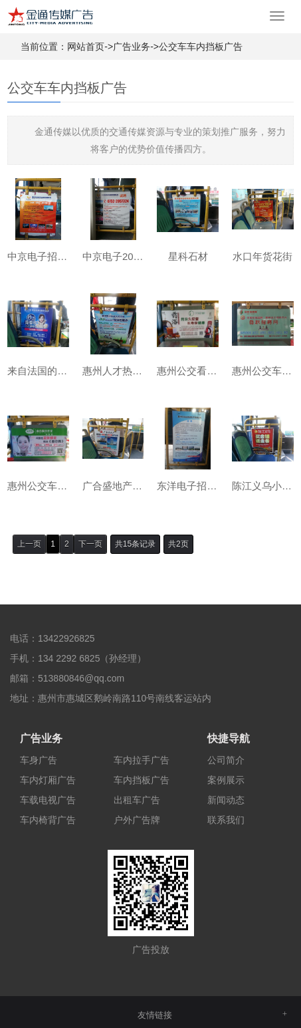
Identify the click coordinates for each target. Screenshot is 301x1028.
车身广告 (38, 760)
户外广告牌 (137, 820)
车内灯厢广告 (48, 780)
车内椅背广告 (48, 820)
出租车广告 (137, 800)
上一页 (29, 544)
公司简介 (226, 760)
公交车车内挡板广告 (201, 46)
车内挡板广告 (141, 780)
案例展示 (226, 780)
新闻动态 (226, 800)
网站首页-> (90, 46)
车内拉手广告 (141, 760)
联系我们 (226, 820)
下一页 (90, 544)
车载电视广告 (48, 800)
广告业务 (131, 46)
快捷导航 (228, 738)
